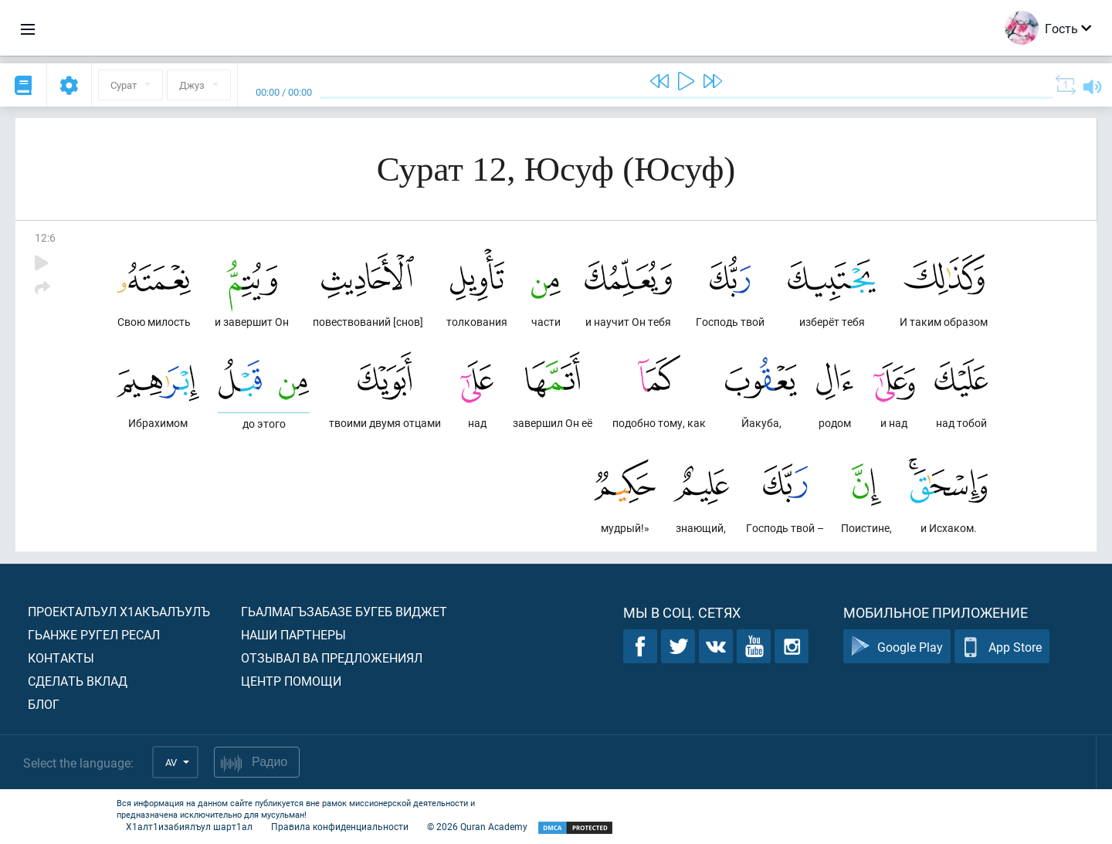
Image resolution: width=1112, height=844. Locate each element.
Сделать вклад (77, 681)
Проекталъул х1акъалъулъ (119, 611)
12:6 (45, 237)
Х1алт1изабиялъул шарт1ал (189, 826)
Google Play (897, 647)
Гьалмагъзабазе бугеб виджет (344, 611)
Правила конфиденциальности (340, 826)
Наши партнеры (293, 634)
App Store (1002, 647)
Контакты (61, 657)
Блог (43, 704)
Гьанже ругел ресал (94, 634)
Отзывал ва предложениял (331, 657)
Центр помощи (291, 681)
